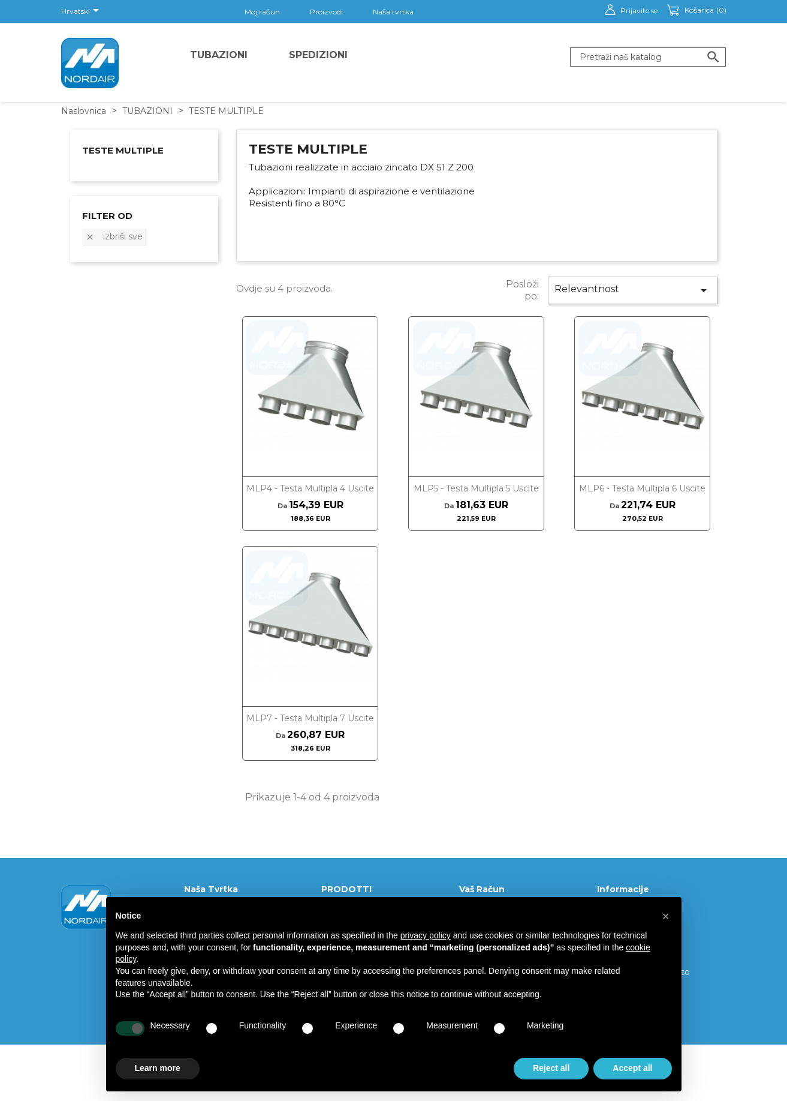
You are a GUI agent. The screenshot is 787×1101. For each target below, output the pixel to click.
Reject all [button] (551, 1068)
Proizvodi (326, 11)
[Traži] (648, 57)
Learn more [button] (157, 1068)
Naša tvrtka (393, 11)
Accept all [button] (632, 1068)
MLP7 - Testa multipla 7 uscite (310, 718)
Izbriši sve (114, 236)
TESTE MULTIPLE (123, 150)
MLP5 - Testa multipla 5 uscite (476, 488)
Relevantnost (632, 290)
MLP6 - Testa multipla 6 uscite (642, 488)
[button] (666, 916)
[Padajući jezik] (82, 11)
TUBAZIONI (219, 55)
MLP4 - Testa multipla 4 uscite (310, 488)
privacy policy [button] (425, 935)
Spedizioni (318, 55)
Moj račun (262, 11)
